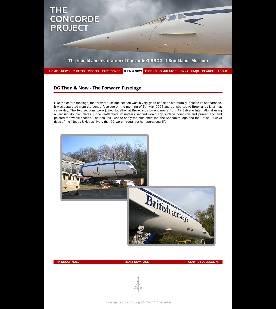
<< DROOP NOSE (68, 261)
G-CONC (151, 71)
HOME (53, 71)
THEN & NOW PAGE (136, 261)
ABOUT (222, 71)
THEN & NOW (133, 71)
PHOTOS (79, 71)
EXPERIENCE (111, 71)
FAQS (195, 71)
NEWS (65, 71)
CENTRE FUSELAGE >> (203, 261)
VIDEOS (93, 71)
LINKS (184, 71)
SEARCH (208, 71)
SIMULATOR (168, 71)
